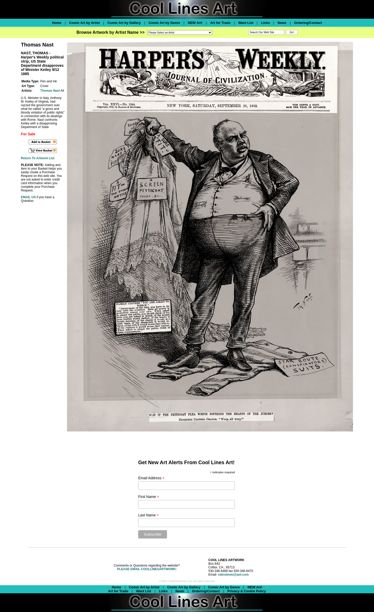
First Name (148, 496)
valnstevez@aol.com (233, 574)
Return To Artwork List (38, 158)
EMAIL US (28, 197)
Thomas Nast (50, 90)
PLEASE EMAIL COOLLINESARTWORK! (146, 569)
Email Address (151, 478)
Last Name (148, 515)
